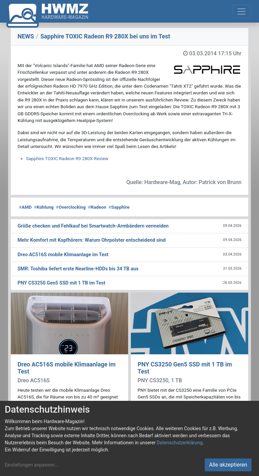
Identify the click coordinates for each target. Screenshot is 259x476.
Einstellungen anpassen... (31, 465)
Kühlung (44, 207)
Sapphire (119, 207)
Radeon (97, 207)
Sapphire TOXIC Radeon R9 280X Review (67, 158)
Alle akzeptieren (228, 465)
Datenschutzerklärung (180, 442)
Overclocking (71, 207)
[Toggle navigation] (241, 11)
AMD (25, 207)
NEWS (26, 36)
